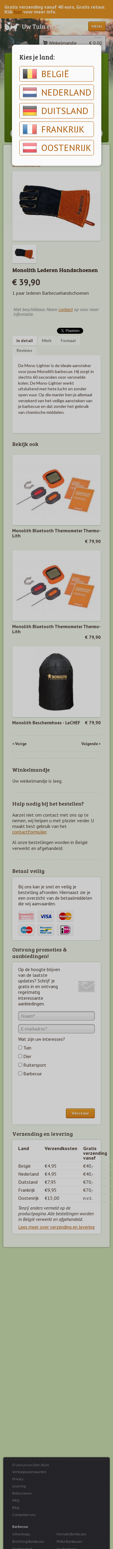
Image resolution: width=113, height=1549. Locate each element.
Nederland (57, 92)
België (46, 74)
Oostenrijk (57, 148)
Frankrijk (53, 129)
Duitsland (55, 111)
